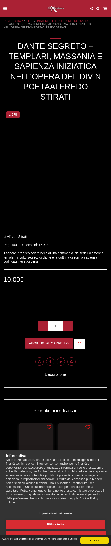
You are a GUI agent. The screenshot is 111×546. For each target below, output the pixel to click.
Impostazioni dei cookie (55, 513)
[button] (5, 8)
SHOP (19, 20)
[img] (36, 446)
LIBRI (30, 20)
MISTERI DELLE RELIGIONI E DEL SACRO (63, 20)
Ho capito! (95, 540)
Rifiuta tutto (55, 524)
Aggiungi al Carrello (49, 343)
